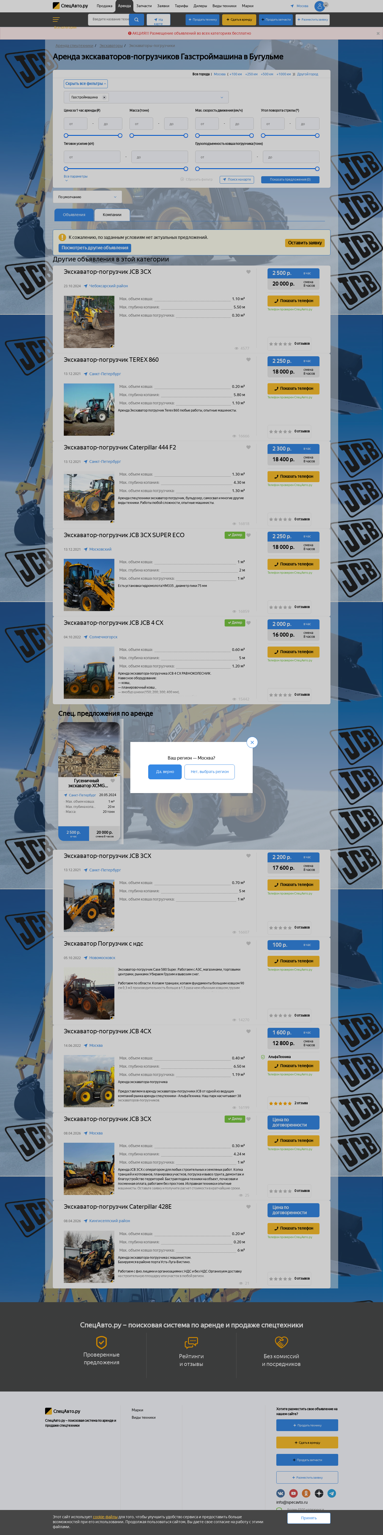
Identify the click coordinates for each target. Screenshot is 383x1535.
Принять (309, 1518)
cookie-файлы (105, 1517)
